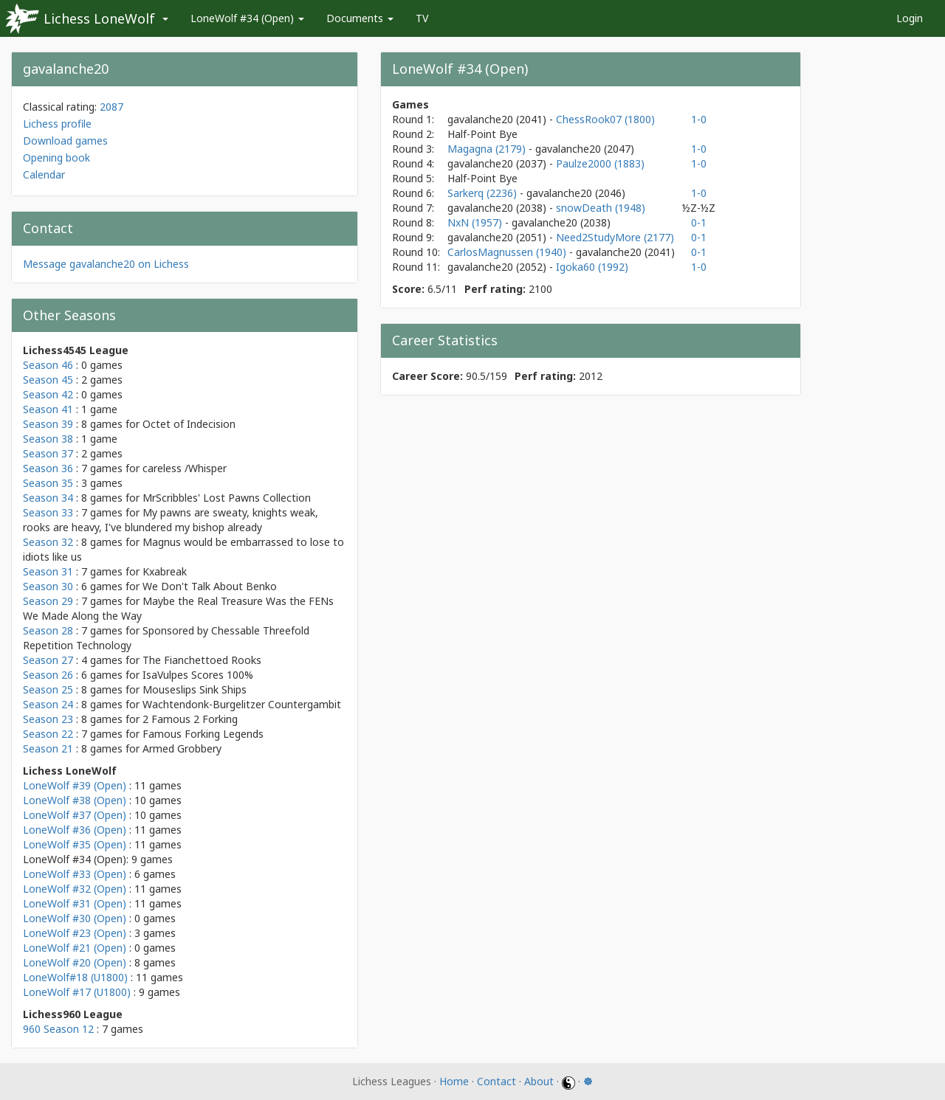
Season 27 (48, 660)
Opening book (56, 158)
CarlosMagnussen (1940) (508, 252)
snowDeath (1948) (600, 208)
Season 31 (48, 571)
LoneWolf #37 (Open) (74, 815)
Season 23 (48, 719)
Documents (360, 18)
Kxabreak (164, 571)
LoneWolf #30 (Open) (74, 918)
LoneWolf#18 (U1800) (75, 977)
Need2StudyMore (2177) (615, 237)
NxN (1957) (476, 222)
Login (909, 18)
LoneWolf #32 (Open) (74, 889)
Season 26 (48, 675)
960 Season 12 (58, 1029)
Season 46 (48, 365)
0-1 (699, 222)
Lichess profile (57, 124)
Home (454, 1081)
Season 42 (48, 394)
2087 (111, 107)
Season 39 (48, 424)
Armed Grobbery (181, 748)
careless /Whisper (184, 468)
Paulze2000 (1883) (600, 163)
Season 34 (48, 498)
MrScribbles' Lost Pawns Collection (226, 498)
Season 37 (48, 453)
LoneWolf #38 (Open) (74, 800)
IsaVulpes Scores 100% (197, 675)
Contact (496, 1081)
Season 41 (48, 409)
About (539, 1081)
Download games (65, 141)
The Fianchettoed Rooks (201, 660)
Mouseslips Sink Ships (194, 689)
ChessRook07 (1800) (605, 119)
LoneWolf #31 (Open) (74, 903)
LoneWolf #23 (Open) (74, 933)
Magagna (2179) (488, 149)
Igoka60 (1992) (592, 267)
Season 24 (48, 704)
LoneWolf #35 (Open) (74, 844)
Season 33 (48, 512)
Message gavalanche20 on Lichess (106, 264)
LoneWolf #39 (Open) (74, 785)
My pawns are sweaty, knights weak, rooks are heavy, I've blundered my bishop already (170, 519)
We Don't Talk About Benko (209, 586)
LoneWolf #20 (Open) (74, 962)
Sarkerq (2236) (483, 193)
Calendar (44, 174)
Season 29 (48, 601)
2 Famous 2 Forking (190, 719)
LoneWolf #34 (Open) (247, 18)
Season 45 (48, 380)
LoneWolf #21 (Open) (74, 948)
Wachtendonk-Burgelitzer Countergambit (241, 704)
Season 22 (48, 734)
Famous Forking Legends (203, 734)
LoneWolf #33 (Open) (74, 874)
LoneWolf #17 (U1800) (77, 992)
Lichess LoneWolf (99, 18)
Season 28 (48, 630)
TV (422, 18)
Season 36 (48, 468)
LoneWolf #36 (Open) (74, 830)
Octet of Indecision (189, 424)
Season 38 (48, 439)
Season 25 (48, 689)
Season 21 (48, 748)
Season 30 (48, 586)
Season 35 (48, 483)
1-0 (699, 119)
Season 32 (48, 542)
